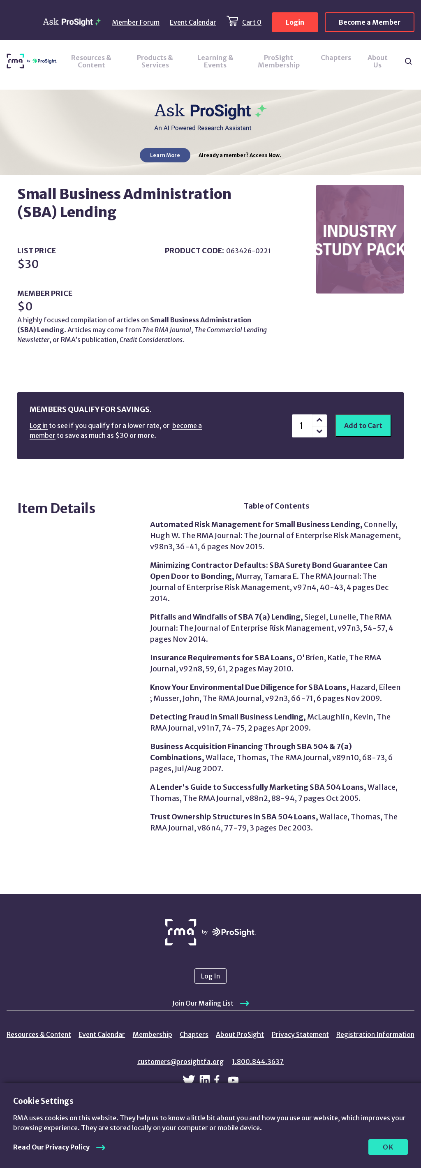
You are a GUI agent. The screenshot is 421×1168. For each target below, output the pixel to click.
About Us (378, 61)
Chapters (336, 57)
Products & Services (155, 61)
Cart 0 (251, 22)
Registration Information (375, 1034)
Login (295, 22)
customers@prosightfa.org (180, 1061)
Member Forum (136, 22)
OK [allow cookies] (388, 1147)
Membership (152, 1034)
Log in (39, 425)
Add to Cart (363, 425)
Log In (210, 976)
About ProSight (240, 1034)
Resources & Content (91, 61)
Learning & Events (215, 61)
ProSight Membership (279, 61)
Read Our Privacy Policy (51, 1147)
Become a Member (369, 22)
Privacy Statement (300, 1034)
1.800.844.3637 (258, 1061)
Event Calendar (193, 22)
